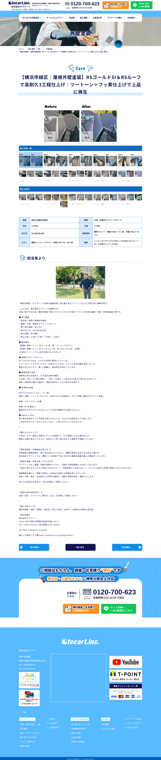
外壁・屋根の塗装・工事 (30, 724)
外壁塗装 (49, 49)
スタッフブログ (133, 723)
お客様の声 (97, 17)
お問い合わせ (132, 727)
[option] (31, 160)
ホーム (21, 49)
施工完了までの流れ (28, 737)
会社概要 (105, 724)
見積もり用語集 (77, 741)
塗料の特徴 (76, 733)
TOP (24, 712)
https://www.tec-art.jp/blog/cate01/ (56, 535)
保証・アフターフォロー (30, 733)
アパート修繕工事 (27, 741)
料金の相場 (76, 737)
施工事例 (83, 17)
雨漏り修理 (24, 746)
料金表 (72, 17)
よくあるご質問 (108, 728)
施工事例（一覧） (34, 49)
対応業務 (23, 728)
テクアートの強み (114, 17)
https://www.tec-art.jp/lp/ (34, 530)
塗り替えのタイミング (80, 724)
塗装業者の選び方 (78, 728)
